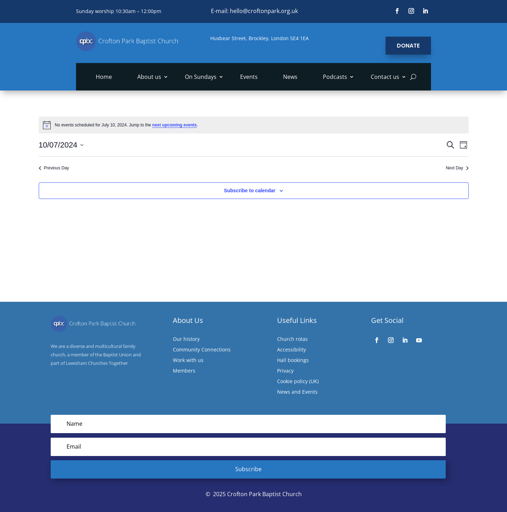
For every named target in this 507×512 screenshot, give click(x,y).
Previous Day (54, 168)
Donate (408, 46)
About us (149, 77)
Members (184, 371)
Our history (186, 339)
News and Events (297, 392)
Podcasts (335, 77)
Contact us (385, 77)
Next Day (457, 168)
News (290, 77)
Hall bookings (293, 360)
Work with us (188, 360)
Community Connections (202, 350)
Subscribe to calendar (249, 190)
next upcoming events (174, 125)
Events (249, 77)
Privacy (285, 371)
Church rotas (292, 339)
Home (104, 77)
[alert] (254, 125)
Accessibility (291, 350)
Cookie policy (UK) (298, 382)
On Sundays (201, 77)
